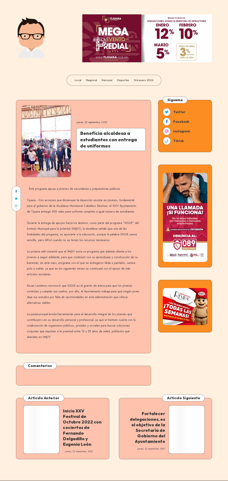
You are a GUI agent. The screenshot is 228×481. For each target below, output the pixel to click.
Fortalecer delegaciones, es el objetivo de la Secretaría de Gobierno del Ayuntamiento (147, 427)
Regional (91, 80)
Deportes (123, 80)
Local (77, 80)
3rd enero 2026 (144, 80)
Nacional (107, 80)
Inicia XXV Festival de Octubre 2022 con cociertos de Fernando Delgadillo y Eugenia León (82, 427)
